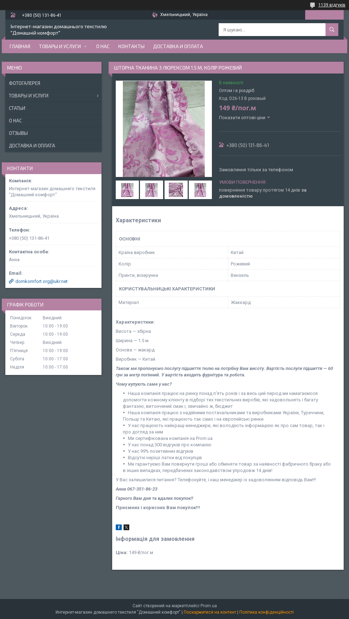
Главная (20, 46)
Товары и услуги (60, 46)
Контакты (131, 46)
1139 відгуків (331, 4)
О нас (103, 46)
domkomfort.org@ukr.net (41, 281)
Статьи (17, 108)
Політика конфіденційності (266, 612)
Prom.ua (208, 605)
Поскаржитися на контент (210, 612)
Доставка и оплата (178, 46)
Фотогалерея (24, 83)
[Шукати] (331, 29)
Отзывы (18, 133)
